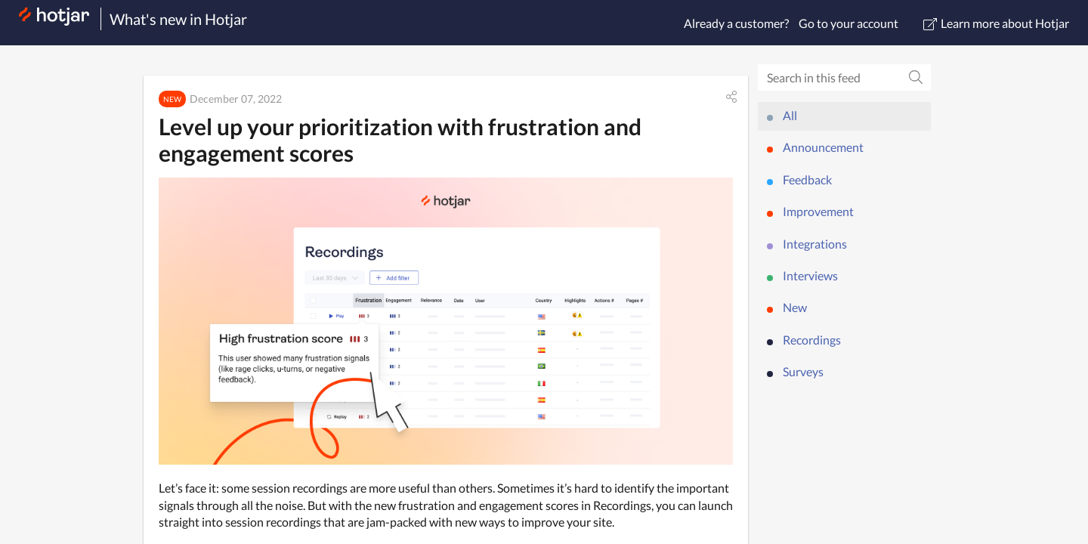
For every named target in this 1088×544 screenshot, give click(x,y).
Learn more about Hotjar (996, 23)
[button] (731, 97)
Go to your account (848, 23)
